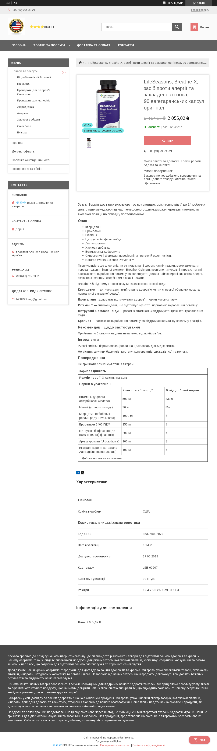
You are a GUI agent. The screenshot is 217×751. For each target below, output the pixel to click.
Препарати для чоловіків (33, 100)
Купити (168, 140)
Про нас (17, 142)
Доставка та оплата (93, 45)
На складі (23, 83)
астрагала (110, 447)
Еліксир (22, 132)
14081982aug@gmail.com (32, 299)
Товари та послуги (49, 45)
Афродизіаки (26, 106)
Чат (199, 740)
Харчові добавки (28, 119)
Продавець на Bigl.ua (108, 741)
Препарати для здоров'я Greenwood (33, 92)
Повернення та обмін (27, 168)
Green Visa (24, 126)
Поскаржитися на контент (115, 745)
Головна (18, 45)
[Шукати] (177, 27)
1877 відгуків (175, 2)
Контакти (126, 45)
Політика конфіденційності (31, 160)
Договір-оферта (23, 151)
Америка (23, 113)
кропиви (94, 441)
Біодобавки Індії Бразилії (34, 77)
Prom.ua (129, 737)
